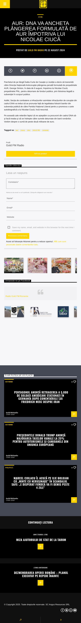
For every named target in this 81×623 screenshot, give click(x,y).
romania (45, 130)
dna (28, 130)
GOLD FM (36, 130)
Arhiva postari (40, 154)
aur (17, 130)
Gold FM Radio (36, 50)
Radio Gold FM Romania (17, 296)
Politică (9, 467)
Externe (9, 382)
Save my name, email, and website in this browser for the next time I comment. (43, 227)
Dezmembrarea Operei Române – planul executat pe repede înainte (41, 574)
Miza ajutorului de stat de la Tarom (41, 540)
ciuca (23, 130)
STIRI (40, 17)
